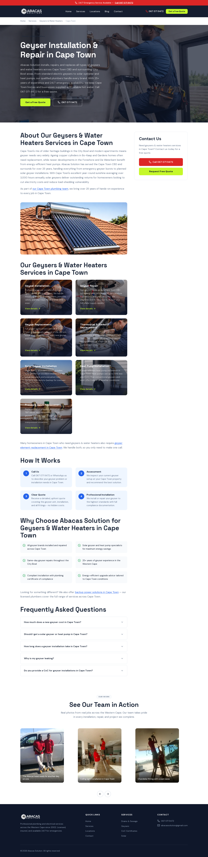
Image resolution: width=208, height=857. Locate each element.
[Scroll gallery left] (100, 794)
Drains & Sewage (129, 821)
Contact (118, 11)
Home (68, 11)
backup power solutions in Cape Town (97, 592)
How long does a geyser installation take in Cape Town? (74, 646)
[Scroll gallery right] (108, 794)
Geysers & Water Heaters (51, 21)
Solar (123, 836)
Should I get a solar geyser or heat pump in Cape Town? (74, 634)
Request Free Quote (161, 171)
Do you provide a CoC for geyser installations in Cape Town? (74, 670)
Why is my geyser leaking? (74, 658)
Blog (107, 11)
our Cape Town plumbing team (50, 188)
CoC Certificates (129, 831)
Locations (95, 11)
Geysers (125, 826)
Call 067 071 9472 (124, 2)
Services (80, 11)
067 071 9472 (155, 11)
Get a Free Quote (176, 11)
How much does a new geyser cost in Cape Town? (74, 622)
